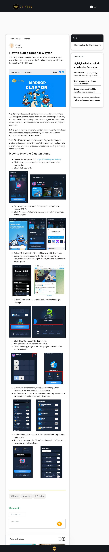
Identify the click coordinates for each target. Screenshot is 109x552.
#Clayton (15, 496)
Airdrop (26, 39)
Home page (15, 39)
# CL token (39, 496)
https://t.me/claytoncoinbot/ (49, 159)
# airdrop (27, 496)
